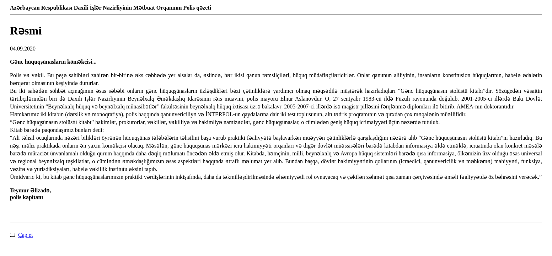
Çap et (25, 235)
